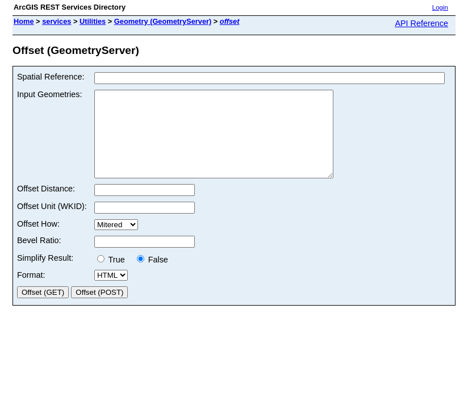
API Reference (421, 23)
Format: (31, 292)
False (152, 276)
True (114, 276)
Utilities (93, 21)
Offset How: (38, 240)
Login (440, 7)
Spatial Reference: (50, 76)
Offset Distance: (46, 205)
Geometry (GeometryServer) (162, 21)
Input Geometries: (49, 94)
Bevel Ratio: (39, 257)
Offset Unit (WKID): (52, 223)
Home (24, 21)
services (56, 21)
